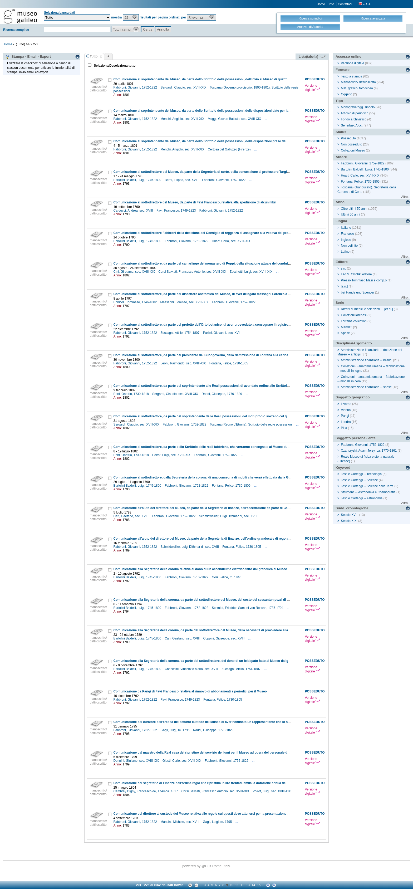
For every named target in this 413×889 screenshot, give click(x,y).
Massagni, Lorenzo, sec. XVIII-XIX (184, 302)
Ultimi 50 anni (350, 214)
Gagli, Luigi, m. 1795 (175, 730)
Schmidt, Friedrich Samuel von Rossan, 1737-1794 (248, 608)
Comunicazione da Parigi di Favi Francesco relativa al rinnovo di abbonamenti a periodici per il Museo (190, 691)
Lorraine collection (353, 321)
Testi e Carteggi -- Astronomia (361, 498)
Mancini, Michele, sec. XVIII (180, 822)
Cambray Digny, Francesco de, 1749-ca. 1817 (146, 791)
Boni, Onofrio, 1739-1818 (132, 394)
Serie (340, 303)
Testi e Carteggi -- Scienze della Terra (367, 486)
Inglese (346, 240)
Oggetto (346, 94)
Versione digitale (312, 88)
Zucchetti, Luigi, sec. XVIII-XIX (251, 271)
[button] (131, 17)
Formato (343, 70)
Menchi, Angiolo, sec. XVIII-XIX (182, 119)
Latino (345, 251)
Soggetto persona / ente (356, 438)
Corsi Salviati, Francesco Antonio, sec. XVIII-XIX (192, 271)
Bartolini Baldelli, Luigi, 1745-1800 (138, 180)
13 (248, 885)
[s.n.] (344, 286)
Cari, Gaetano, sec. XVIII (131, 516)
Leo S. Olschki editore (356, 274)
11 (237, 885)
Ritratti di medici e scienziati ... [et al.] (367, 309)
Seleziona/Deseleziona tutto (114, 65)
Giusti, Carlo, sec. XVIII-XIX (182, 761)
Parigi (345, 416)
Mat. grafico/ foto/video (357, 88)
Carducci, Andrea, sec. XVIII (134, 210)
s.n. (343, 268)
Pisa (344, 428)
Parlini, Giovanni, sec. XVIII (222, 333)
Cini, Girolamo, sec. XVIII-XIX (135, 271)
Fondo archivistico (354, 119)
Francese (347, 234)
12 (242, 885)
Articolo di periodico (354, 113)
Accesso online (348, 56)
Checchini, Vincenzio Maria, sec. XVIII (192, 669)
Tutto (93, 56)
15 (258, 885)
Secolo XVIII (349, 515)
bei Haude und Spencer (357, 292)
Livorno (346, 404)
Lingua (341, 221)
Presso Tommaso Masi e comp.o (364, 280)
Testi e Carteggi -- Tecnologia (361, 474)
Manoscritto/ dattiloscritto (358, 82)
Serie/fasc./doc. (352, 125)
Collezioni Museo (353, 150)
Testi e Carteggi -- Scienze (359, 480)
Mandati (346, 327)
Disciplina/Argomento (354, 343)
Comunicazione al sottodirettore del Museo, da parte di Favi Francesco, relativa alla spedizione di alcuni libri (195, 202)
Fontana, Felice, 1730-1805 (229, 363)
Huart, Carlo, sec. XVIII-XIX (231, 241)
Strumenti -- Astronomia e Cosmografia (368, 492)
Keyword (343, 468)
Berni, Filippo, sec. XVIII (182, 180)
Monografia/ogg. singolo (358, 107)
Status (341, 132)
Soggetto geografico (353, 397)
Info (331, 4)
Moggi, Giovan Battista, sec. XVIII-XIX (235, 119)
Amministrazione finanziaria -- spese (366, 387)
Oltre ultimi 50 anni (354, 209)
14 (253, 885)
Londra (346, 422)
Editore (342, 262)
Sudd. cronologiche (352, 508)
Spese (345, 333)
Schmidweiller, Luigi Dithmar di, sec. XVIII (228, 516)
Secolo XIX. (349, 521)
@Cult (206, 866)
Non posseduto (351, 144)
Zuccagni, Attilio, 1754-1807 (180, 333)
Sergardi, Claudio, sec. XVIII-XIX (183, 87)
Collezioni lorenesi (353, 315)
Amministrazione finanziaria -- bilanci (366, 360)
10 (231, 885)
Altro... (405, 197)
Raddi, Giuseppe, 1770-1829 (222, 394)
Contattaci (345, 4)
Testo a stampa (351, 76)
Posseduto (348, 138)
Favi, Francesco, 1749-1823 (176, 210)
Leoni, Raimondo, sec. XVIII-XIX (183, 363)
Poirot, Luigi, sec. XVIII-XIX (171, 455)
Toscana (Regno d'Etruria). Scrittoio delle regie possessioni (251, 424)
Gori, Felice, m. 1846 (227, 577)
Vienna (346, 410)
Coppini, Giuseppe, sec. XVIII (224, 638)
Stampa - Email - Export (28, 57)
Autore (341, 157)
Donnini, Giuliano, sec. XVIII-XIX (137, 761)
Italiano (346, 227)
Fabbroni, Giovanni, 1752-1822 (136, 87)
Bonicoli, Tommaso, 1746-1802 (136, 302)
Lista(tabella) (312, 56)
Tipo (339, 101)
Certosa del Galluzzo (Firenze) (230, 149)
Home (321, 4)
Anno (340, 202)
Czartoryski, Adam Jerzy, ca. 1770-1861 (369, 450)
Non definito (349, 245)
